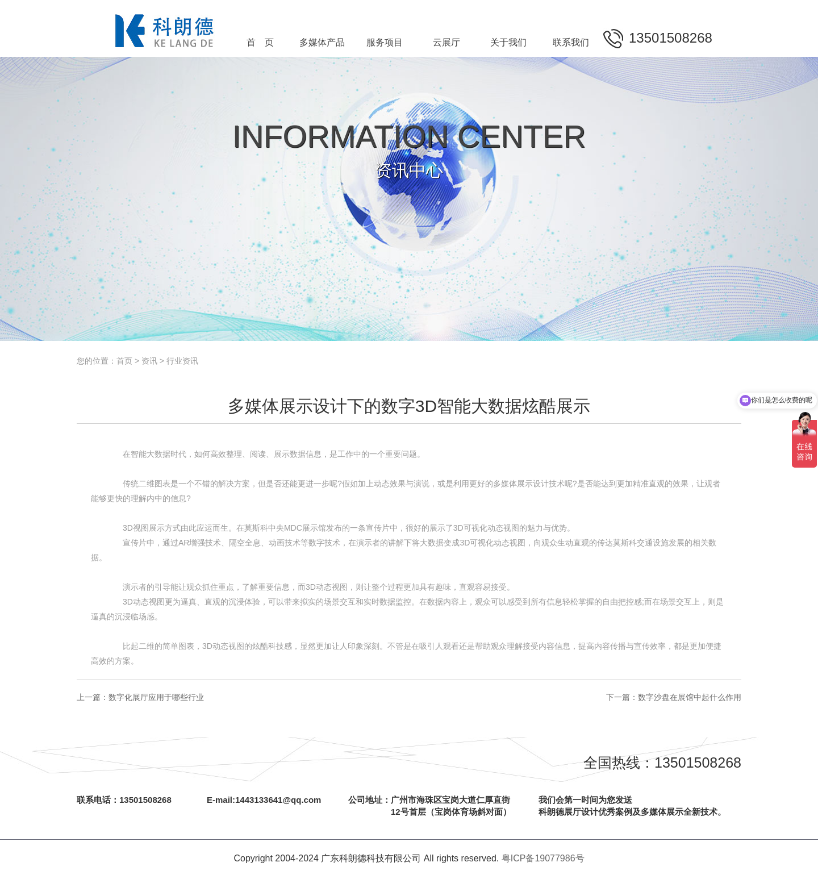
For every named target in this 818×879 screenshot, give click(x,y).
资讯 (149, 360)
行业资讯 (182, 360)
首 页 (260, 42)
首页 (124, 360)
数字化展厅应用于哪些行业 (156, 697)
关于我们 (508, 42)
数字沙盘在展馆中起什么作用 (689, 697)
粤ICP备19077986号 (543, 858)
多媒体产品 (322, 42)
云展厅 (446, 42)
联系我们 (571, 42)
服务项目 (384, 42)
